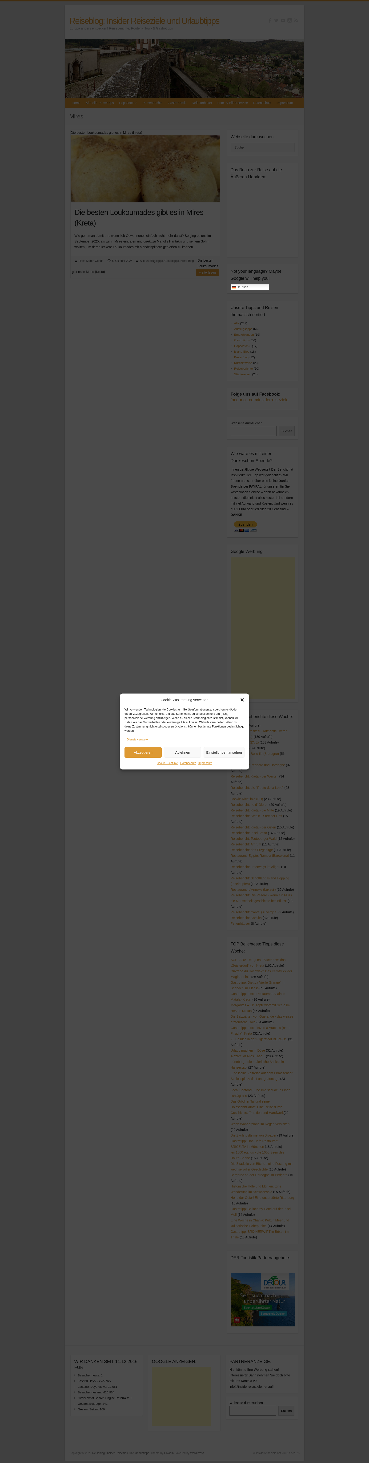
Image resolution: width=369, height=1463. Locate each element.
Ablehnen (182, 752)
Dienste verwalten (138, 739)
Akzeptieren (143, 752)
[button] (242, 700)
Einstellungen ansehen (224, 752)
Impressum (205, 763)
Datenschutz (188, 763)
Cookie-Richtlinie (167, 763)
